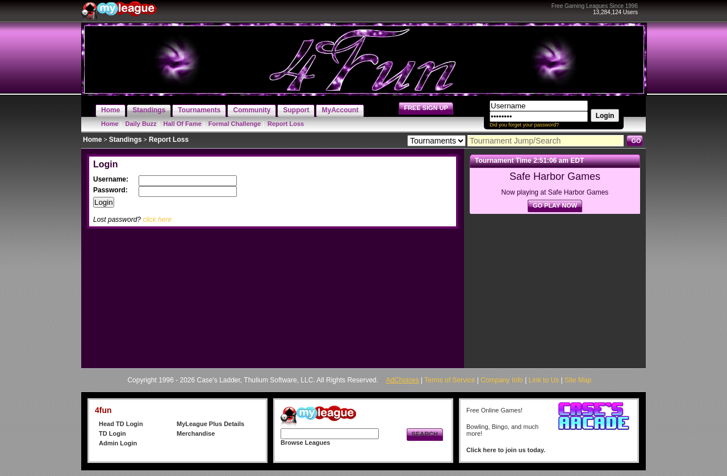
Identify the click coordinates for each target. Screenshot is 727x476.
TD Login (112, 433)
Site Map (578, 380)
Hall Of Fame (183, 123)
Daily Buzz (141, 123)
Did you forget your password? (524, 125)
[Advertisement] (555, 288)
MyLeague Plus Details (210, 423)
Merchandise (196, 433)
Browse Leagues (305, 442)
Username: (111, 179)
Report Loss (286, 123)
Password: (111, 190)
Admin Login (118, 443)
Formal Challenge (234, 123)
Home (110, 123)
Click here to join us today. (505, 449)
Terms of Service (449, 380)
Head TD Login (121, 423)
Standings (125, 140)
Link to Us (544, 380)
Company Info (502, 380)
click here (157, 220)
